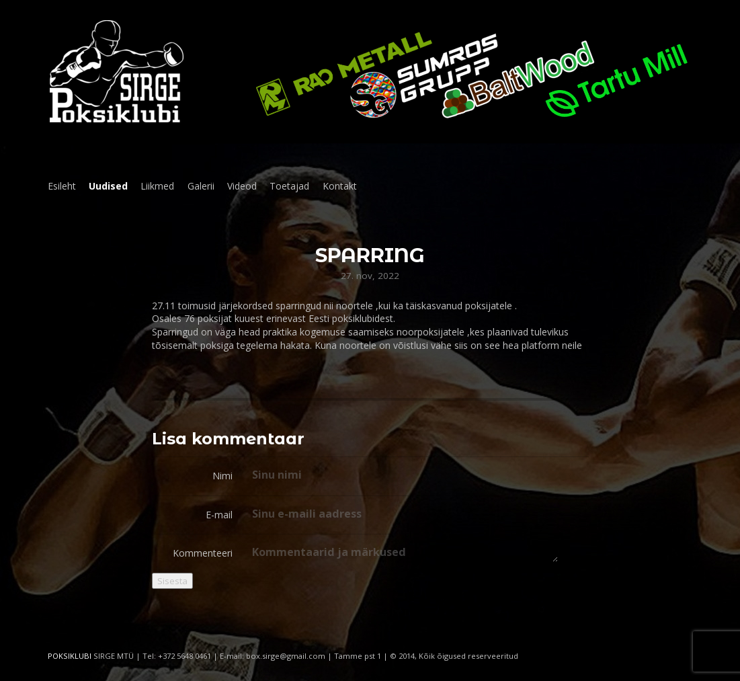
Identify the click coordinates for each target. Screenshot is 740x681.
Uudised (108, 185)
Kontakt (340, 185)
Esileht (62, 185)
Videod (242, 185)
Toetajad (289, 185)
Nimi (222, 475)
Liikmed (157, 185)
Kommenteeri (203, 553)
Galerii (201, 185)
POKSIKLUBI (69, 656)
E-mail (219, 514)
